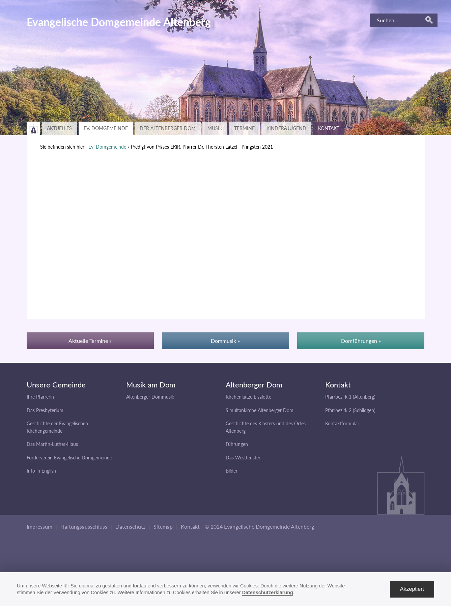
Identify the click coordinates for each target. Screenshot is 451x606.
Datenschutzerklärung (267, 592)
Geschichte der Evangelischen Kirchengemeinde (57, 427)
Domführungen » (361, 340)
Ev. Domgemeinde (106, 128)
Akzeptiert (412, 589)
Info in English (41, 471)
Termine (244, 128)
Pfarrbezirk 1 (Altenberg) (350, 397)
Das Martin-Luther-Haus (52, 444)
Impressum (39, 526)
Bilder (231, 471)
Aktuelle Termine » (90, 340)
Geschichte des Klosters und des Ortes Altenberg (266, 427)
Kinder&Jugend (286, 128)
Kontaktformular (342, 423)
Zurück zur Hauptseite (33, 128)
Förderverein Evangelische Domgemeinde (69, 457)
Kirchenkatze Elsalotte (248, 397)
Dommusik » (225, 340)
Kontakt (328, 128)
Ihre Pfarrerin (40, 397)
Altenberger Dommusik (150, 397)
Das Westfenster (243, 457)
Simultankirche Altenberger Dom (259, 410)
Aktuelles (59, 128)
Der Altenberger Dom (168, 128)
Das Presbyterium (45, 410)
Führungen (237, 444)
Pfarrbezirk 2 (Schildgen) (350, 410)
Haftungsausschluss (83, 526)
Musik (214, 128)
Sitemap (163, 526)
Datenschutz (130, 526)
